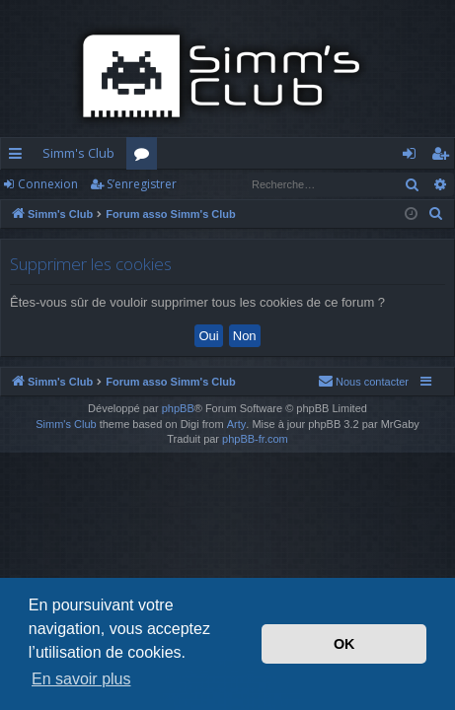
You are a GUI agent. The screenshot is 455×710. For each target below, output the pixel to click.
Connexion (48, 184)
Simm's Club (78, 153)
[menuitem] (436, 214)
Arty (237, 424)
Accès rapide (19, 157)
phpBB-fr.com (255, 439)
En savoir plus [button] (81, 679)
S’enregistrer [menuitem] (443, 157)
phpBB (178, 408)
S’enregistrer (142, 184)
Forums (145, 157)
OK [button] (344, 644)
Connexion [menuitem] (413, 157)
